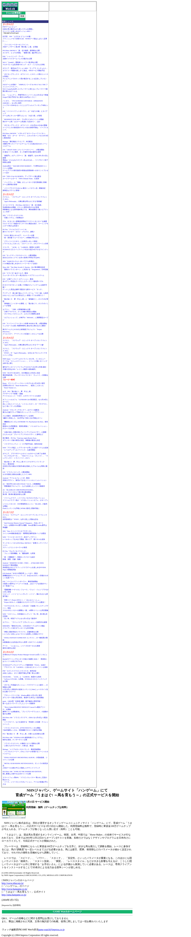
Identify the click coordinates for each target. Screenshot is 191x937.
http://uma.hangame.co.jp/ (14, 894)
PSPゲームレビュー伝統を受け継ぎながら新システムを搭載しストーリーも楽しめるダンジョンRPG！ (18, 29)
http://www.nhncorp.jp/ (13, 883)
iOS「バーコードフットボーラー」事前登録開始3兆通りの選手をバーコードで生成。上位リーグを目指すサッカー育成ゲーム (25, 584)
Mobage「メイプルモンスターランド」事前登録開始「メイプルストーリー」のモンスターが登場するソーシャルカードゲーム (25, 751)
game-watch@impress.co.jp (51, 929)
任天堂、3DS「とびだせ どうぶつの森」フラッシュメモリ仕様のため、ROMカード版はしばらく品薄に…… (25, 39)
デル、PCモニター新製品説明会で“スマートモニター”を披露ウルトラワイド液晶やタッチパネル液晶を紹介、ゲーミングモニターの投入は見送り (25, 223)
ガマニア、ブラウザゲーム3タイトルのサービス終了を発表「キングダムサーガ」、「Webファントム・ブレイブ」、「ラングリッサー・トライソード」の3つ (25, 456)
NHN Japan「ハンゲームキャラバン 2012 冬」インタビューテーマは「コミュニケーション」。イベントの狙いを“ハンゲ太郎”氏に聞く (25, 361)
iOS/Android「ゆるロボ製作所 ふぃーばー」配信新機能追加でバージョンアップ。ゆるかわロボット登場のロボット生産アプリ (25, 575)
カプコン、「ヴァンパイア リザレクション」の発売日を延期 (25, 622)
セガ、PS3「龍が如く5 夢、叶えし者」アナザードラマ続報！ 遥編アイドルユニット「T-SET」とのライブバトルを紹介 (22, 393)
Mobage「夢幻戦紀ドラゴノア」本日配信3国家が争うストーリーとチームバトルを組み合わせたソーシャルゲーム (25, 144)
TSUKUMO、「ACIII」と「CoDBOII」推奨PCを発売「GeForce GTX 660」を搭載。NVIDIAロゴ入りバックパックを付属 (25, 679)
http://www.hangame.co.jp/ (14, 889)
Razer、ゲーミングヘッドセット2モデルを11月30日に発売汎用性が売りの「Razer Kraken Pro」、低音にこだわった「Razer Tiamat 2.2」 (24, 385)
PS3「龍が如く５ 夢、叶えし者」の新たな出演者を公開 (23, 734)
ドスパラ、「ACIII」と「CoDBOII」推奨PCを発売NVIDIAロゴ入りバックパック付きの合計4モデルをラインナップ (25, 249)
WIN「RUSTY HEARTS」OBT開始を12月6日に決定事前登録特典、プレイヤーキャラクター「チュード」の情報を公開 (25, 375)
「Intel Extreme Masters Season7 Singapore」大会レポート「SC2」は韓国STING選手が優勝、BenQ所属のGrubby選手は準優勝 (25, 525)
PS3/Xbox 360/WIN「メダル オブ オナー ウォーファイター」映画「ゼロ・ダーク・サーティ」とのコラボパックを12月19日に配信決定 (25, 135)
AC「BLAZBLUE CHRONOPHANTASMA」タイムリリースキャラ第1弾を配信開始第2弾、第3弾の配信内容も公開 (18, 492)
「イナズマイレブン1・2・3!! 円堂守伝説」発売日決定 (22, 444)
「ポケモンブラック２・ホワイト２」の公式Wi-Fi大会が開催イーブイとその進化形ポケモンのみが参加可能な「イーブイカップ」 (25, 127)
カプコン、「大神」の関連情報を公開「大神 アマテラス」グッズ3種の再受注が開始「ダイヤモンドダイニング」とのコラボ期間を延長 (21, 311)
